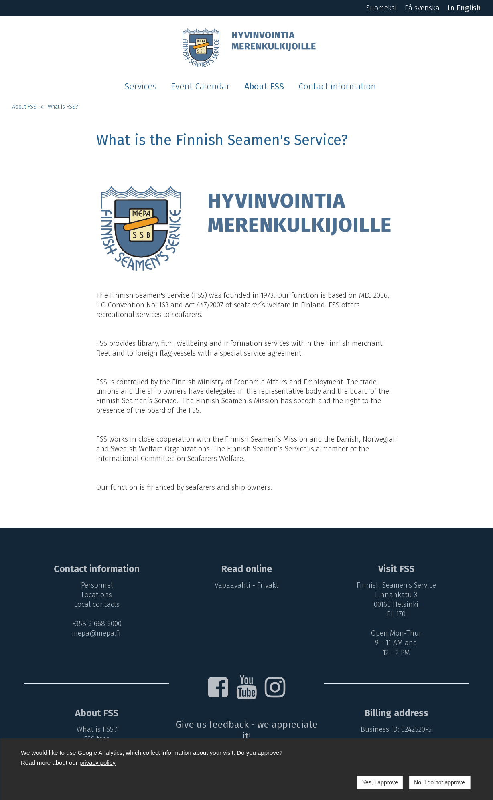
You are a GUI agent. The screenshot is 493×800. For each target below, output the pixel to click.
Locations (96, 594)
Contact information (337, 86)
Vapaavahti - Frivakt (246, 585)
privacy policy (97, 762)
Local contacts (97, 604)
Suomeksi (381, 8)
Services (140, 86)
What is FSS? (63, 106)
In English (464, 8)
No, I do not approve (439, 782)
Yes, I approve (380, 782)
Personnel (97, 585)
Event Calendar (200, 86)
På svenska (422, 8)
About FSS (264, 86)
